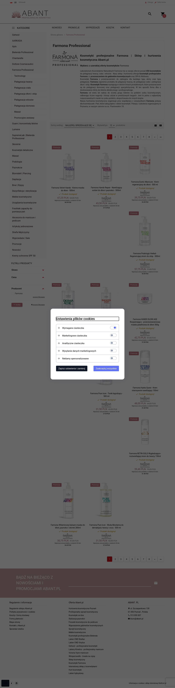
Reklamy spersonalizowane (75, 358)
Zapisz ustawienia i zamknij (71, 368)
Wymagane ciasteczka (73, 328)
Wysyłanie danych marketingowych (79, 351)
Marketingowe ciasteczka (74, 335)
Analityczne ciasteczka (73, 343)
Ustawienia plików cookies (75, 319)
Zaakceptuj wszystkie (106, 368)
